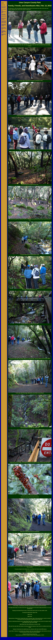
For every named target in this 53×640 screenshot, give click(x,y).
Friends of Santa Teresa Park (4, 31)
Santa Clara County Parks (4, 14)
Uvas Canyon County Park (4, 7)
